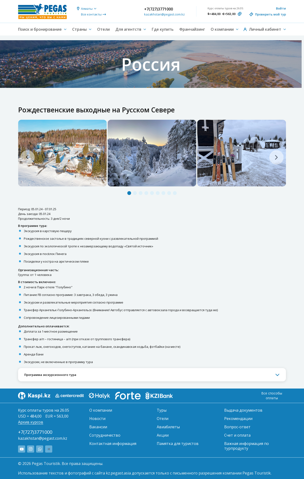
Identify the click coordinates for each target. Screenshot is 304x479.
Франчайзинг (192, 29)
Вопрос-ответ (237, 426)
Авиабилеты (168, 426)
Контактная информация (112, 443)
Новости (97, 418)
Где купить (163, 29)
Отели (103, 29)
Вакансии (98, 426)
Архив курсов (30, 422)
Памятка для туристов (178, 443)
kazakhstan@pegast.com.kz (164, 14)
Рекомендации (238, 418)
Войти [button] (281, 8)
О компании (100, 410)
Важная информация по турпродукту (246, 446)
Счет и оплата (237, 435)
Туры (161, 410)
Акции (163, 435)
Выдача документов (243, 410)
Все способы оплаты (271, 395)
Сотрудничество (104, 435)
